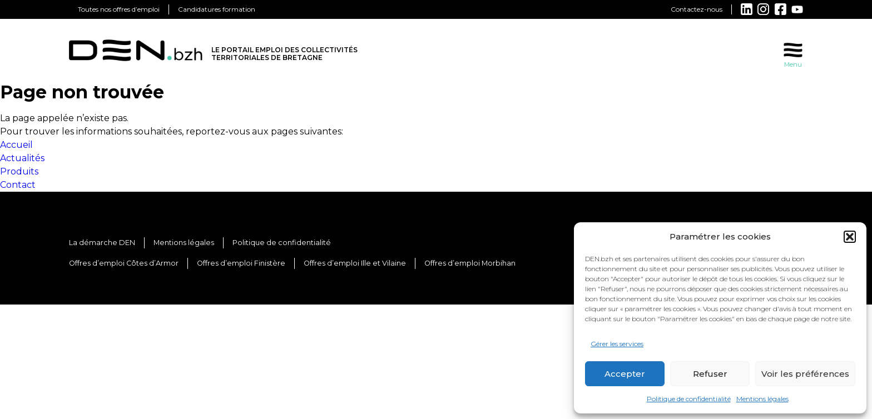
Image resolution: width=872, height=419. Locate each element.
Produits (19, 171)
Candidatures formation (216, 9)
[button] (849, 236)
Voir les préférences (805, 373)
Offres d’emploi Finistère (241, 263)
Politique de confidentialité (689, 399)
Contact (18, 184)
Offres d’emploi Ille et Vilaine (355, 263)
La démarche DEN (102, 242)
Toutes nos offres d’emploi (119, 9)
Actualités (22, 158)
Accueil (16, 144)
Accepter (625, 373)
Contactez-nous (696, 9)
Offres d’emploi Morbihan (470, 263)
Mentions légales (762, 399)
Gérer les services (617, 344)
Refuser (710, 373)
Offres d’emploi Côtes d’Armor (124, 263)
